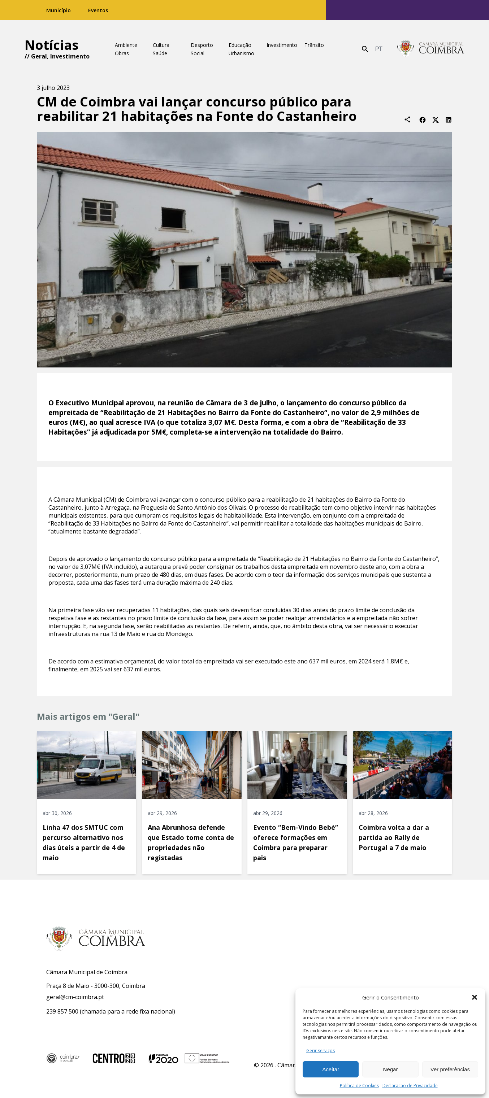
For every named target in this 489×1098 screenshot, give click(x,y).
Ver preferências (450, 1069)
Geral (39, 56)
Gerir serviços (320, 1050)
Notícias (51, 45)
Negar (390, 1069)
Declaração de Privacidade (410, 1085)
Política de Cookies (359, 1085)
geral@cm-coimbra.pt (75, 997)
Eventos (98, 10)
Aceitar (330, 1069)
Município (58, 10)
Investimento (70, 56)
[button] (474, 997)
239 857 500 (62, 1011)
